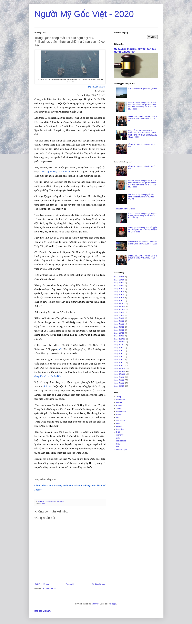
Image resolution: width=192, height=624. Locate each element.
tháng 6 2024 (119, 286)
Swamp (119, 408)
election (119, 403)
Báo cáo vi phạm (42, 611)
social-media (121, 441)
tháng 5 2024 (119, 289)
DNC (118, 432)
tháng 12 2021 (119, 339)
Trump (118, 397)
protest (119, 426)
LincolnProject (121, 450)
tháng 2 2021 (119, 362)
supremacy (120, 420)
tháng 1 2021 (119, 365)
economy (119, 435)
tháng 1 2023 (119, 301)
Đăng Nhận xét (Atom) (50, 588)
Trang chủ (70, 584)
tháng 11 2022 (119, 306)
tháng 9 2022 (119, 312)
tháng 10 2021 (119, 345)
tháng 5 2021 (119, 354)
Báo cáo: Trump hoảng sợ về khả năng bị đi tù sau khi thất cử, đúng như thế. (141, 197)
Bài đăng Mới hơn (42, 584)
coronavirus (120, 400)
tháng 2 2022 (119, 333)
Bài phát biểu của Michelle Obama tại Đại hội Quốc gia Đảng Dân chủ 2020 (142, 243)
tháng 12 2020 (119, 368)
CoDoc (119, 414)
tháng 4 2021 (119, 357)
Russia (119, 406)
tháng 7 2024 (119, 283)
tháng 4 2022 (119, 327)
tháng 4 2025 (119, 277)
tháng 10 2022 (119, 309)
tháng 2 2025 (119, 280)
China (43, 504)
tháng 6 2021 (119, 351)
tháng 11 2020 (119, 371)
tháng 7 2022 (119, 318)
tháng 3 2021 (119, 359)
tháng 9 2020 (119, 377)
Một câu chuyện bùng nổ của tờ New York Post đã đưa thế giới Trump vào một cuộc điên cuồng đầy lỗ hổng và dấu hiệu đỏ (142, 106)
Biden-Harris (121, 411)
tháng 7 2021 (119, 348)
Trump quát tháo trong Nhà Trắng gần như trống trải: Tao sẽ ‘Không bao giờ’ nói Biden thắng (142, 230)
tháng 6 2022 (119, 321)
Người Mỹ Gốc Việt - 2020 (84, 14)
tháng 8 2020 (119, 380)
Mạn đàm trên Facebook (125, 209)
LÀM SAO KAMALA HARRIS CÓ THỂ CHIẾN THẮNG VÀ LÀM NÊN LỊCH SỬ (142, 119)
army (118, 423)
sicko (118, 438)
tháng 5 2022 (119, 324)
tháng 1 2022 (119, 336)
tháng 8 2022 (119, 315)
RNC (118, 444)
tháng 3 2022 (119, 330)
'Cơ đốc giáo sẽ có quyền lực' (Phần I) (142, 89)
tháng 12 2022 (119, 303)
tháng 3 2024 (119, 295)
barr (117, 447)
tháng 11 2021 (119, 342)
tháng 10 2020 (119, 374)
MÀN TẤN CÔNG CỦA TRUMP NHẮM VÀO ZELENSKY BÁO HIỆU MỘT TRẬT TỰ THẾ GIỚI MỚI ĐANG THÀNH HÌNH (142, 134)
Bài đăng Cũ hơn (98, 584)
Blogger (113, 604)
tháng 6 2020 (119, 386)
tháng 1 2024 (119, 298)
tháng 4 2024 (119, 292)
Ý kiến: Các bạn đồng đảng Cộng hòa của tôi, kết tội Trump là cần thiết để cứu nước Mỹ (142, 216)
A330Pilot (95, 604)
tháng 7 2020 (119, 383)
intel (118, 417)
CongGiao (120, 429)
